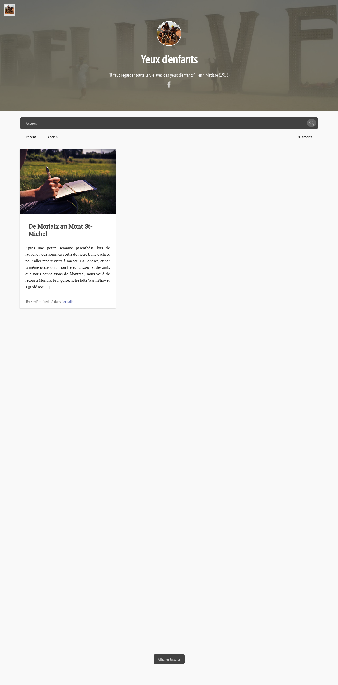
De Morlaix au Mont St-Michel (61, 230)
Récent (31, 137)
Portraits (67, 301)
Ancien (53, 137)
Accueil (31, 123)
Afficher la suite (169, 659)
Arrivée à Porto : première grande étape (267, 537)
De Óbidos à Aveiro (55, 556)
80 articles (304, 137)
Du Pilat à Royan (254, 383)
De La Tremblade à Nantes (166, 377)
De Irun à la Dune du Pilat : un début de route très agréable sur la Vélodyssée (66, 398)
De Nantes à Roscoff (157, 226)
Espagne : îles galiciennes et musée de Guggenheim (168, 537)
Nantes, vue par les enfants (268, 226)
